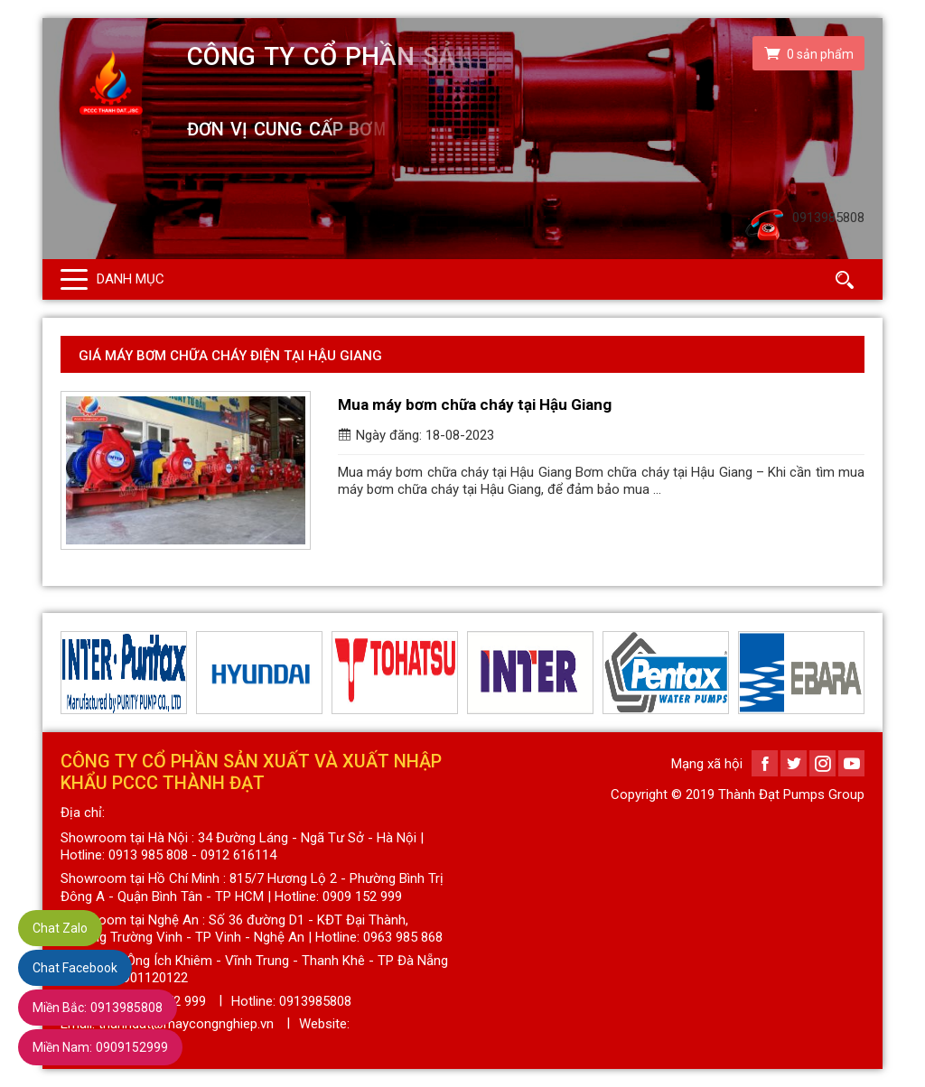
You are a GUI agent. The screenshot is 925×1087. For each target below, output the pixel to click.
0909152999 (100, 1047)
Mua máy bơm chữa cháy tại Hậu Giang (475, 404)
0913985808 (98, 1007)
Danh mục (130, 279)
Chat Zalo (60, 928)
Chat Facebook (75, 968)
